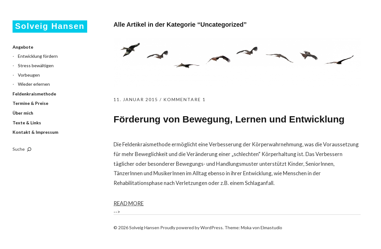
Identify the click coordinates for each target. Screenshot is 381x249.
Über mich (23, 113)
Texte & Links (27, 122)
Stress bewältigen (36, 65)
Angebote (23, 47)
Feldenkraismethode (34, 93)
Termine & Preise (30, 103)
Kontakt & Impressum (35, 132)
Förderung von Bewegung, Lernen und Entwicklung (229, 119)
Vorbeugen (29, 75)
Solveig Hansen (50, 26)
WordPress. (212, 227)
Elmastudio (271, 227)
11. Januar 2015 (136, 99)
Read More (129, 203)
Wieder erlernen (34, 84)
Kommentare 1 (184, 99)
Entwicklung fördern (38, 56)
